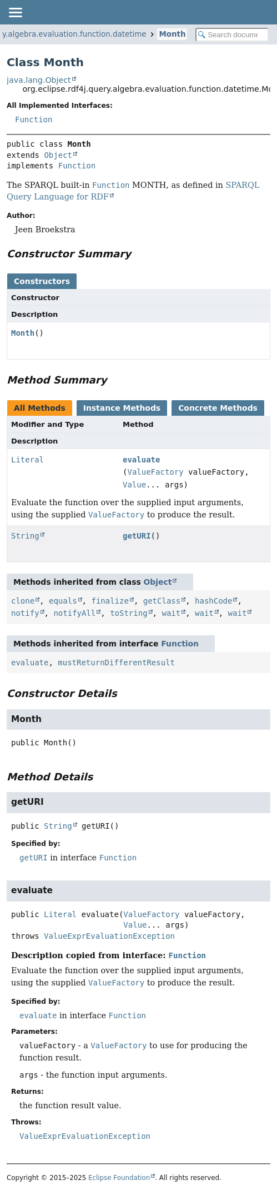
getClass (161, 600)
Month (172, 34)
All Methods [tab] (40, 408)
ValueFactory (155, 471)
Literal (27, 459)
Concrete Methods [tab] (218, 408)
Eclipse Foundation (119, 1178)
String (25, 535)
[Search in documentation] (232, 35)
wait (171, 613)
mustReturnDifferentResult (116, 662)
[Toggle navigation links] (15, 12)
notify (25, 613)
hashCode (213, 600)
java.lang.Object (39, 80)
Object (58, 155)
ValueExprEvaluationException (109, 936)
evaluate (141, 459)
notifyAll (74, 613)
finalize (109, 600)
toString (128, 613)
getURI (137, 535)
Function (33, 119)
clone (22, 600)
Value (134, 484)
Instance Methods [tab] (121, 408)
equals (63, 600)
